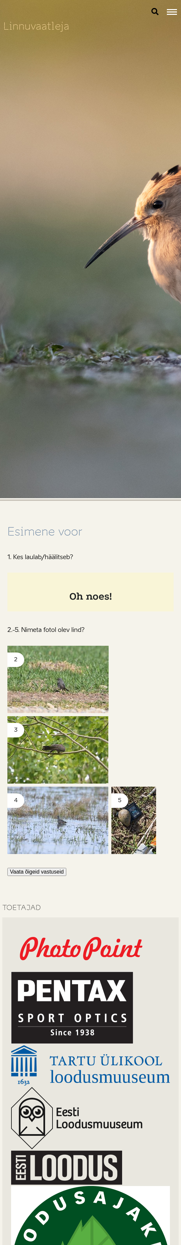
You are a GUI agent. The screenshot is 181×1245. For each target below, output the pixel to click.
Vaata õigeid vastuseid (37, 872)
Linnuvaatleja (36, 26)
